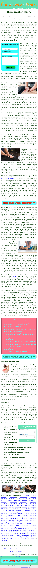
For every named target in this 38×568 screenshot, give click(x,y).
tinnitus (12, 97)
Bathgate (33, 507)
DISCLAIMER (33, 8)
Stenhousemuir (5, 512)
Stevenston (32, 530)
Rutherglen (4, 505)
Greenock (10, 515)
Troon (11, 525)
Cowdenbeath (23, 497)
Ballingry (20, 520)
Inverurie (4, 510)
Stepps (11, 507)
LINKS (18, 8)
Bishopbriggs (5, 528)
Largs (25, 522)
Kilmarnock (25, 535)
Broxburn (27, 510)
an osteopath (29, 226)
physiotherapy (22, 290)
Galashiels (4, 535)
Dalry (14, 276)
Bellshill (23, 538)
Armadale (31, 538)
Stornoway (4, 507)
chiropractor (5, 224)
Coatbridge (25, 507)
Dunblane (24, 500)
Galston (13, 517)
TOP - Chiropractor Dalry (9, 548)
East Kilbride (13, 530)
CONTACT (27, 8)
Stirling (4, 498)
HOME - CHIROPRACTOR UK (19, 551)
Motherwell (19, 510)
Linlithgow (4, 538)
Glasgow (27, 495)
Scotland (8, 495)
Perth (3, 515)
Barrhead (4, 527)
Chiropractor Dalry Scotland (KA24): (13, 22)
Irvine (21, 503)
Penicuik (17, 507)
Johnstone (17, 500)
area (17, 545)
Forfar (20, 513)
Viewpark (33, 535)
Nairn (26, 520)
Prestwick (14, 528)
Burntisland (23, 530)
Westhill (33, 528)
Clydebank (33, 502)
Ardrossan (33, 520)
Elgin (18, 515)
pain (21, 24)
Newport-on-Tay (6, 533)
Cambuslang (4, 518)
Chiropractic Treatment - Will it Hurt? (14, 134)
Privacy (35, 556)
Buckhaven (23, 502)
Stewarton (4, 520)
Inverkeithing (25, 508)
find (17, 406)
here (33, 543)
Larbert (26, 513)
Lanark (3, 537)
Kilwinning (12, 498)
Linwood (24, 498)
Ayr (9, 523)
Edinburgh (4, 522)
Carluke (11, 510)
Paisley (15, 512)
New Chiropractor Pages (10, 556)
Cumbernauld (12, 537)
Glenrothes (13, 497)
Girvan (31, 500)
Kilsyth (3, 523)
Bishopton (24, 518)
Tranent (17, 535)
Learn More (24, 567)
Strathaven (32, 512)
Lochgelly (4, 540)
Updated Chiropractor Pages (22, 556)
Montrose (27, 505)
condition (17, 27)
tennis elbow (24, 99)
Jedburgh (13, 527)
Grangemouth (24, 533)
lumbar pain (15, 99)
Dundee (20, 517)
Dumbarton (24, 527)
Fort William (13, 503)
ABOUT (22, 8)
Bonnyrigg (12, 522)
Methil (34, 505)
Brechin (3, 497)
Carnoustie (28, 503)
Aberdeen (12, 520)
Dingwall (33, 533)
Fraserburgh (32, 522)
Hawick (10, 500)
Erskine (33, 537)
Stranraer (33, 515)
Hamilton (19, 505)
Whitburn (4, 525)
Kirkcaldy (4, 513)
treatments (7, 73)
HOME (14, 8)
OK (29, 567)
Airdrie (19, 522)
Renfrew (23, 512)
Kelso (25, 515)
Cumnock (3, 500)
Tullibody (4, 503)
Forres (34, 495)
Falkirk (11, 532)
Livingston (19, 532)
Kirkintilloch (14, 518)
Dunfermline (5, 517)
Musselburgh (13, 502)
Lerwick (13, 523)
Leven (34, 517)
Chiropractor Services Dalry (15, 423)
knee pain (32, 101)
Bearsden (33, 513)
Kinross (33, 527)
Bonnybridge (32, 498)
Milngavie (4, 530)
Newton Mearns (14, 538)
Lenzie (16, 533)
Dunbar (18, 525)
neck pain (33, 99)
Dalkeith (21, 528)
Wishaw (34, 510)
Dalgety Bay (23, 537)
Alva (34, 503)
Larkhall (27, 517)
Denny (34, 508)
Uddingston (4, 508)
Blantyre (28, 523)
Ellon (11, 535)
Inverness (25, 525)
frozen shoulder (17, 104)
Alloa (18, 498)
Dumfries (4, 532)
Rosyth (27, 528)
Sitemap (2, 556)
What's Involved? (7, 112)
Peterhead (33, 518)
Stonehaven (14, 508)
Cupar (34, 532)
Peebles (33, 525)
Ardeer (12, 505)
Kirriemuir (20, 523)
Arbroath (33, 497)
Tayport (27, 532)
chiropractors (5, 80)
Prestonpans (13, 513)
